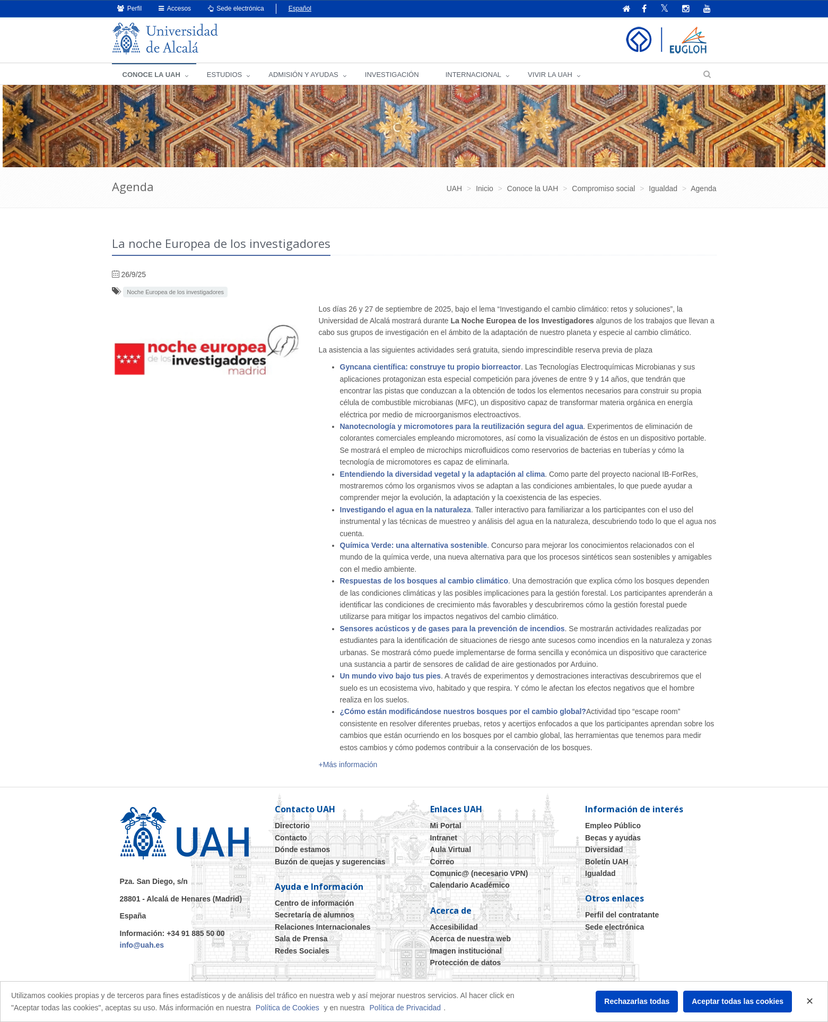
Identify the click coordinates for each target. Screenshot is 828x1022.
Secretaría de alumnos (314, 915)
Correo (442, 861)
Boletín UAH (607, 861)
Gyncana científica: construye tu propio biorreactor (430, 367)
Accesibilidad (454, 927)
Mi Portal (445, 825)
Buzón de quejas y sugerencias (330, 861)
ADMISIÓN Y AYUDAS (303, 75)
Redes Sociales (302, 951)
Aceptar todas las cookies (737, 1001)
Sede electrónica (236, 8)
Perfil (129, 8)
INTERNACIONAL (473, 75)
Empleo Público (613, 825)
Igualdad (600, 873)
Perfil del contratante (622, 915)
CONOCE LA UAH (151, 75)
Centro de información (314, 903)
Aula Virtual (451, 849)
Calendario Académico (470, 885)
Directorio (292, 825)
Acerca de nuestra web (470, 938)
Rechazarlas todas (636, 1001)
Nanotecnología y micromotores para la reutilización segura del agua (461, 426)
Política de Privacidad (405, 1007)
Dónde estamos (302, 849)
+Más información (348, 764)
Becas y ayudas (613, 838)
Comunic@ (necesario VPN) (479, 873)
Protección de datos (465, 962)
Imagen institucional (466, 951)
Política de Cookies (287, 1007)
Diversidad (604, 849)
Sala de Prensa (301, 938)
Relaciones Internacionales (323, 927)
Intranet (443, 838)
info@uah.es (142, 945)
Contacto (291, 838)
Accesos (175, 8)
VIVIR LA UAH (550, 75)
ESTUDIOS (224, 75)
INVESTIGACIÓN (392, 75)
